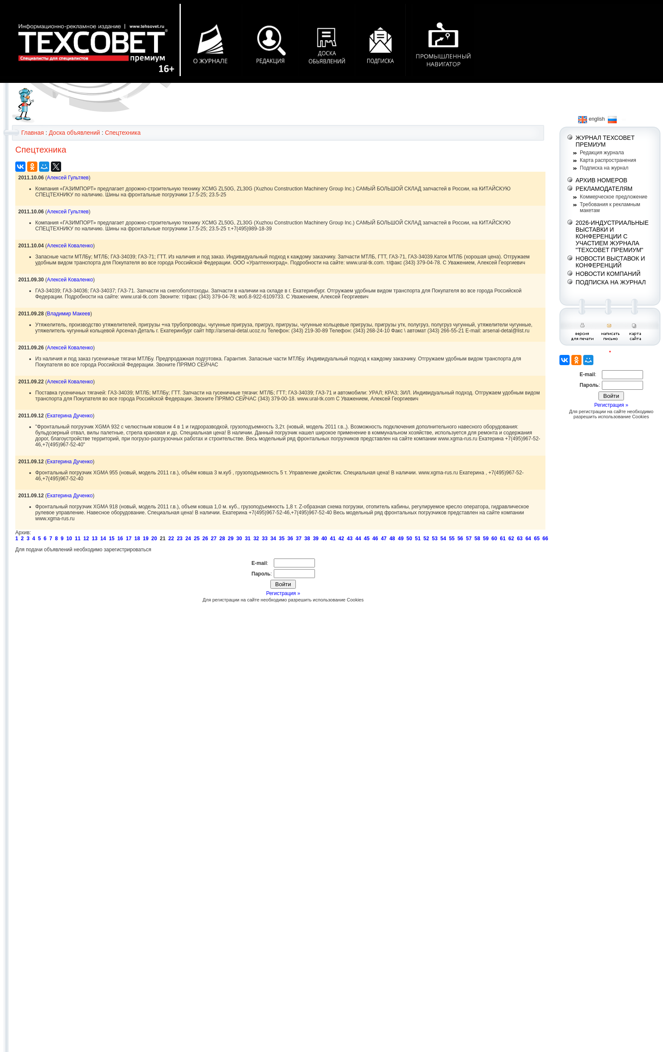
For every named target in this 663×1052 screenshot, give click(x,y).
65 (536, 539)
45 (366, 539)
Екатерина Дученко (70, 416)
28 (222, 539)
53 (435, 539)
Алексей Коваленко (70, 246)
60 (494, 539)
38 (307, 539)
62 (511, 539)
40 (324, 539)
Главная (32, 132)
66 (545, 539)
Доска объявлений (74, 132)
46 (375, 539)
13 (94, 539)
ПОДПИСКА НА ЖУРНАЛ (611, 282)
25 (196, 539)
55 (452, 539)
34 (273, 539)
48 (392, 539)
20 (154, 539)
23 (180, 539)
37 (298, 539)
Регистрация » (283, 593)
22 (171, 539)
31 (247, 539)
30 (239, 539)
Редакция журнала (602, 153)
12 (86, 539)
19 (146, 539)
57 (469, 539)
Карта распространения (608, 160)
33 (264, 539)
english (591, 119)
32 (256, 539)
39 (315, 539)
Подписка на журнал (604, 168)
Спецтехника (122, 132)
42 (341, 539)
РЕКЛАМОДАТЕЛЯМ (604, 188)
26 (205, 539)
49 (400, 539)
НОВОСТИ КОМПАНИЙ (608, 273)
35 (281, 539)
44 (358, 539)
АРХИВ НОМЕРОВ (601, 180)
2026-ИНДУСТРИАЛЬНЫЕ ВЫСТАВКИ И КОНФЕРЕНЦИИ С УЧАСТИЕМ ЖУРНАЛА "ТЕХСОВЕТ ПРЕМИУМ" (612, 236)
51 (418, 539)
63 (520, 539)
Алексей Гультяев (68, 178)
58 (477, 539)
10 (69, 539)
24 (188, 539)
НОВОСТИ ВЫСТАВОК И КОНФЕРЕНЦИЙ (610, 262)
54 (443, 539)
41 (332, 539)
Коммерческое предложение (613, 197)
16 (120, 539)
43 (349, 539)
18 (137, 539)
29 (230, 539)
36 (290, 539)
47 (383, 539)
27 (213, 539)
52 (426, 539)
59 (486, 539)
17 (128, 539)
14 (103, 539)
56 (460, 539)
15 (111, 539)
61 (503, 539)
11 (77, 539)
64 (528, 539)
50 (409, 539)
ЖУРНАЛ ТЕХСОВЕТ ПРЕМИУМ (605, 141)
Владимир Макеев (68, 314)
